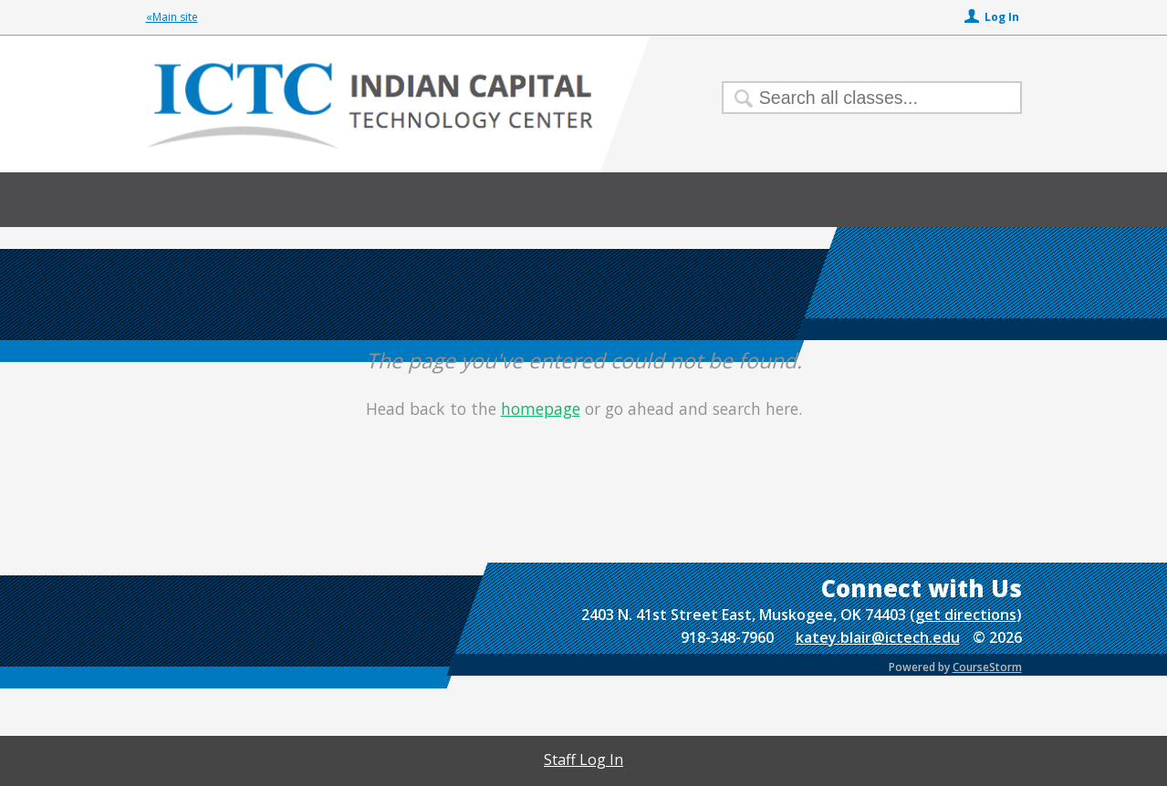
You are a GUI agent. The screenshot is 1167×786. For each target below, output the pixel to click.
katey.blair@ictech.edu (878, 637)
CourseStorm (987, 667)
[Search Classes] (861, 97)
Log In (1002, 17)
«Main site (172, 17)
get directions (965, 615)
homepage (540, 408)
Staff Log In (583, 760)
